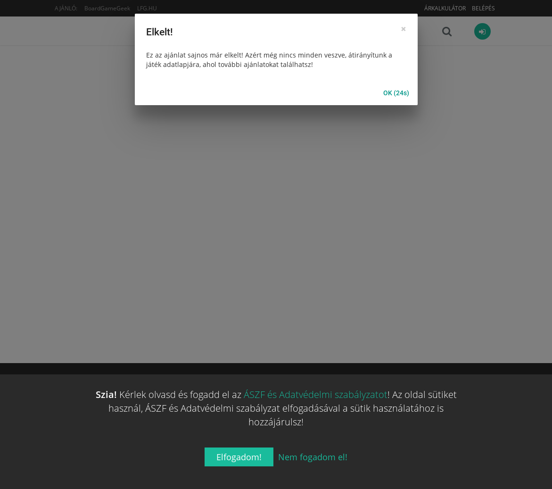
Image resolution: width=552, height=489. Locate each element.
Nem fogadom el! (312, 457)
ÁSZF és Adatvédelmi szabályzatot (315, 394)
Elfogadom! (239, 457)
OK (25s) (396, 93)
